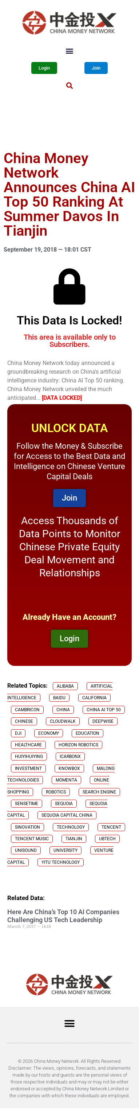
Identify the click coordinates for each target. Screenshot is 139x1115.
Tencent (111, 827)
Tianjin (73, 838)
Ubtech (107, 838)
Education (87, 733)
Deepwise (103, 721)
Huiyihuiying (29, 756)
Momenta (66, 780)
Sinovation (27, 827)
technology (71, 827)
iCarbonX (70, 756)
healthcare (28, 744)
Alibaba (65, 686)
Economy (48, 733)
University (65, 850)
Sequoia (64, 803)
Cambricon (27, 709)
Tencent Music (32, 838)
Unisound (26, 850)
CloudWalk (63, 721)
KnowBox (69, 768)
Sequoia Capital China (66, 815)
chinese (24, 721)
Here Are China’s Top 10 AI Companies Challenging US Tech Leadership (63, 916)
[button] (70, 51)
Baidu (59, 697)
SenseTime (26, 803)
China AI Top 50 (104, 709)
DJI (18, 733)
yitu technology (60, 862)
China (63, 709)
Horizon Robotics (78, 744)
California (94, 697)
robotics (56, 792)
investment (28, 768)
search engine (99, 792)
